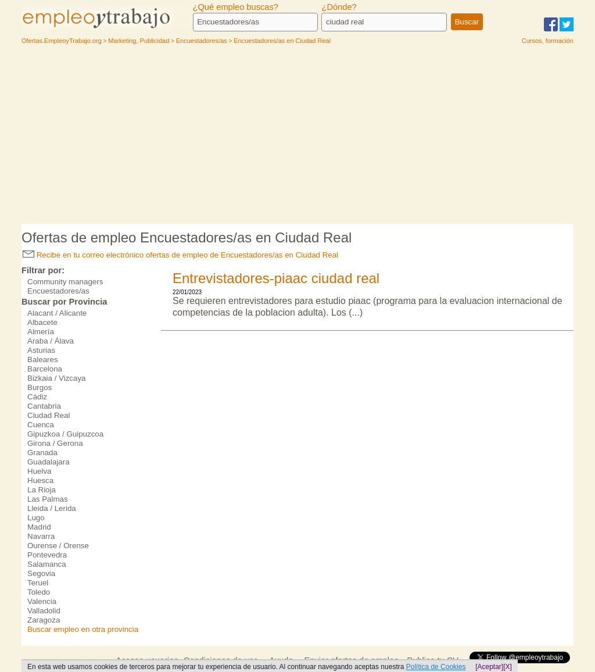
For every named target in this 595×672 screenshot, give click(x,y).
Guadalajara (48, 461)
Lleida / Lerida (51, 508)
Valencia (41, 601)
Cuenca (40, 424)
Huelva (39, 471)
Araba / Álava (50, 341)
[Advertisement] (297, 136)
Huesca (40, 480)
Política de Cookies (436, 667)
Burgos (39, 387)
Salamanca (46, 564)
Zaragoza (43, 620)
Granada (42, 452)
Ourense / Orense (58, 545)
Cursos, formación (548, 40)
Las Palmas (47, 499)
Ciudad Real (48, 415)
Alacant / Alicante (57, 313)
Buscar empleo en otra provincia (82, 629)
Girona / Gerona (55, 443)
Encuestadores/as (58, 291)
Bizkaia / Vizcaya (56, 378)
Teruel (37, 582)
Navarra (41, 536)
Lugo (36, 517)
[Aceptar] (489, 666)
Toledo (38, 592)
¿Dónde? (338, 7)
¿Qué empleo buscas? (235, 7)
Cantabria (44, 406)
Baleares (42, 359)
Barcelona (44, 368)
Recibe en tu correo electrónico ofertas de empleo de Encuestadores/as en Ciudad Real (180, 255)
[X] (507, 666)
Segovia (41, 573)
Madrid (39, 527)
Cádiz (37, 396)
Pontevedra (47, 555)
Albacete (42, 322)
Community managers (65, 281)
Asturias (41, 350)
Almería (40, 331)
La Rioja (41, 489)
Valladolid (43, 610)
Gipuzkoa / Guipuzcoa (65, 434)
